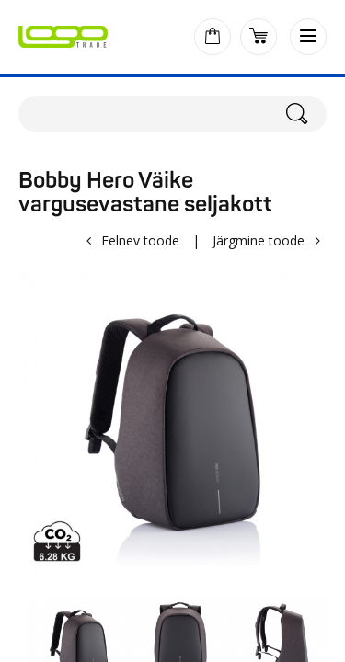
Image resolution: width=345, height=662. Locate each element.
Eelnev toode (140, 240)
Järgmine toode (259, 240)
